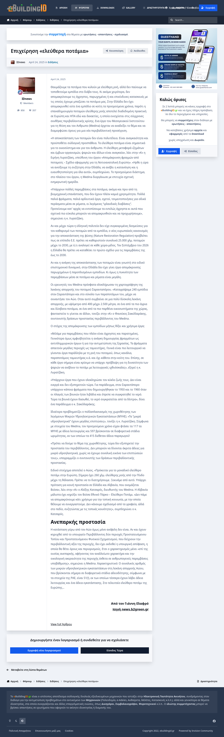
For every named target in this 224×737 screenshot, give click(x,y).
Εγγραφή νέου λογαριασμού (44, 650)
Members (28, 103)
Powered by (196, 730)
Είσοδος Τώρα (115, 650)
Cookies (69, 730)
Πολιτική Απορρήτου (20, 730)
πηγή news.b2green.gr (131, 609)
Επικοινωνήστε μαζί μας (48, 730)
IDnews (20, 62)
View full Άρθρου (61, 624)
